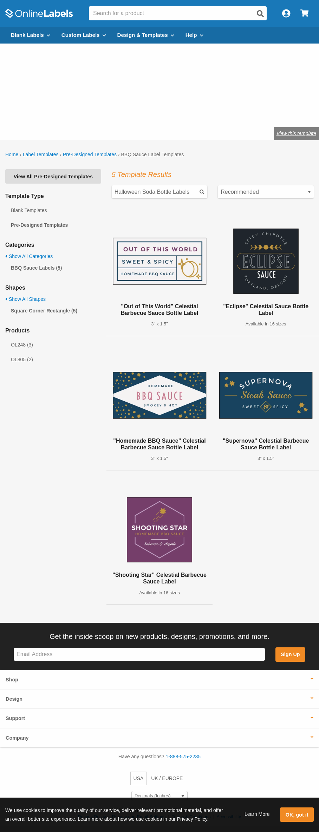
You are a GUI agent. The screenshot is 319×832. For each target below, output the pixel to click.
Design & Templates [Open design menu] (145, 35)
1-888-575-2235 (183, 756)
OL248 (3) (22, 345)
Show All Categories (29, 256)
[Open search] (260, 13)
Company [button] (17, 738)
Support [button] (15, 718)
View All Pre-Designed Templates (53, 176)
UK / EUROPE (167, 778)
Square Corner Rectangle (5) (44, 310)
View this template (296, 133)
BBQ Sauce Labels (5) (36, 268)
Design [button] (14, 699)
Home (11, 154)
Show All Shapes (25, 299)
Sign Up (290, 654)
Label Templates (41, 154)
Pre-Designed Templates (90, 154)
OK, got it (297, 815)
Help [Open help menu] (194, 35)
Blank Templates (29, 210)
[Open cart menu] (304, 13)
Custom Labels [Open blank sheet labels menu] (83, 35)
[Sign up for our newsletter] (139, 654)
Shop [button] (12, 679)
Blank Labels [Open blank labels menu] (30, 35)
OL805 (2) (22, 359)
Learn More (257, 814)
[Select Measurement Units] (159, 796)
